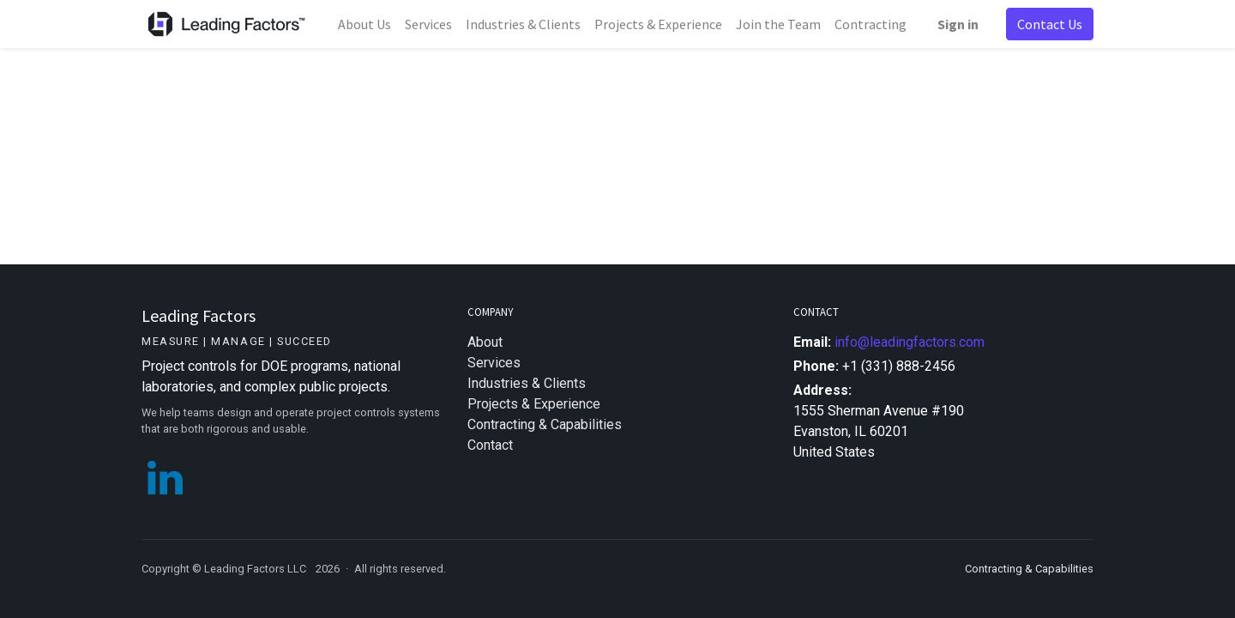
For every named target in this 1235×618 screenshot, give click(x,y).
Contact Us (1049, 24)
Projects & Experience (533, 404)
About (485, 342)
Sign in (958, 24)
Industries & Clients (526, 383)
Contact (490, 445)
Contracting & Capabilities (544, 424)
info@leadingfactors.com (909, 342)
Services (494, 362)
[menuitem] (364, 24)
